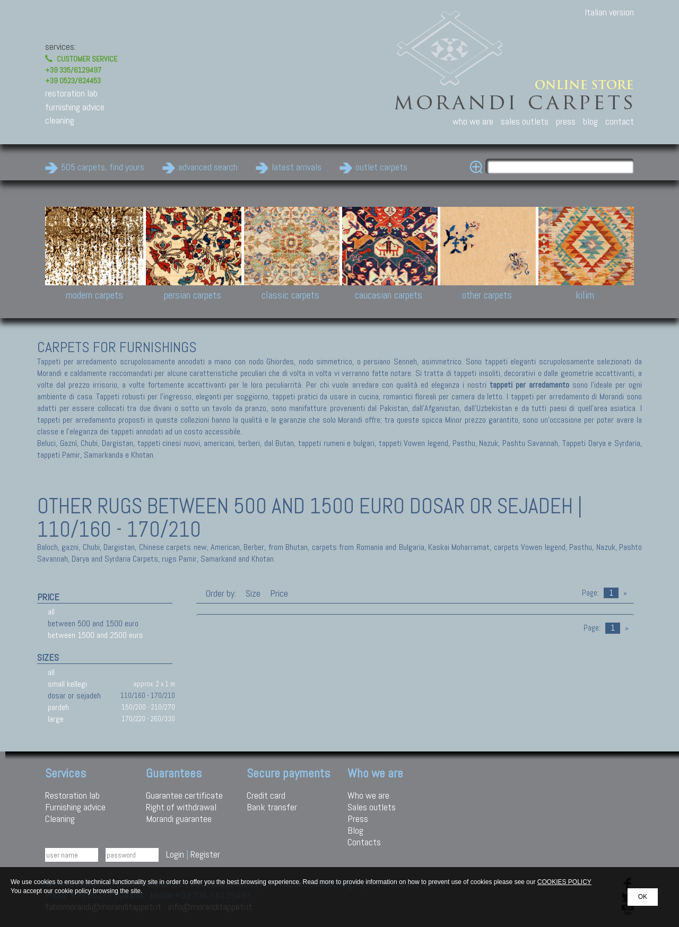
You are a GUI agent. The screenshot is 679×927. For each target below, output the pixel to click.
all (51, 611)
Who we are (368, 795)
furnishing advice (75, 107)
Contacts (364, 842)
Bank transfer (272, 807)
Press (357, 818)
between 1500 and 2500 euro (95, 635)
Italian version (609, 12)
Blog (355, 830)
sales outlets (525, 121)
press (566, 121)
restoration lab (71, 93)
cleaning (59, 120)
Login (175, 854)
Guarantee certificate (184, 795)
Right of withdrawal (181, 807)
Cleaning (60, 818)
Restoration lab (72, 795)
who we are (472, 121)
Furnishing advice (75, 807)
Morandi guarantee (179, 818)
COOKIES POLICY (564, 882)
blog (590, 121)
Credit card (266, 795)
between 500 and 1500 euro (93, 623)
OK (642, 896)
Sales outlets (371, 807)
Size (253, 593)
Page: (590, 593)
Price (278, 593)
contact (619, 121)
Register (205, 854)
